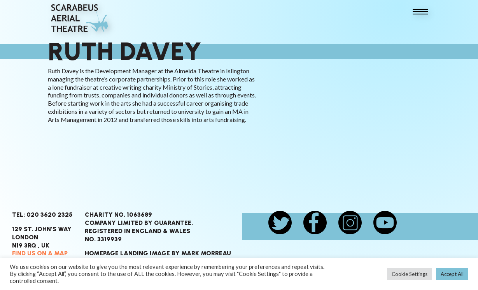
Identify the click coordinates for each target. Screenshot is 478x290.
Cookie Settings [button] (409, 274)
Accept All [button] (452, 274)
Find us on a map (40, 253)
